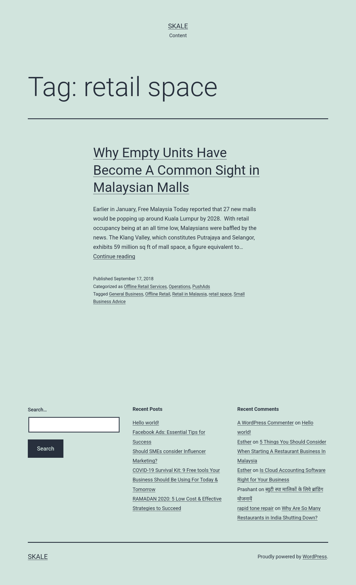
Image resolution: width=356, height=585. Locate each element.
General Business (126, 294)
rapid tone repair (255, 508)
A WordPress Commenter (265, 423)
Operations (180, 286)
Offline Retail (157, 294)
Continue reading (114, 256)
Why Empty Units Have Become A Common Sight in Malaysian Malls (176, 170)
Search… (37, 409)
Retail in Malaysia (189, 294)
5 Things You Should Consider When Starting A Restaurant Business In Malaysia (281, 451)
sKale (178, 26)
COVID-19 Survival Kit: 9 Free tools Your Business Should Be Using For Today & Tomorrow (176, 479)
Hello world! (146, 423)
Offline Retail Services (145, 286)
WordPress (315, 556)
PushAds (201, 286)
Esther (244, 442)
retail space (220, 294)
